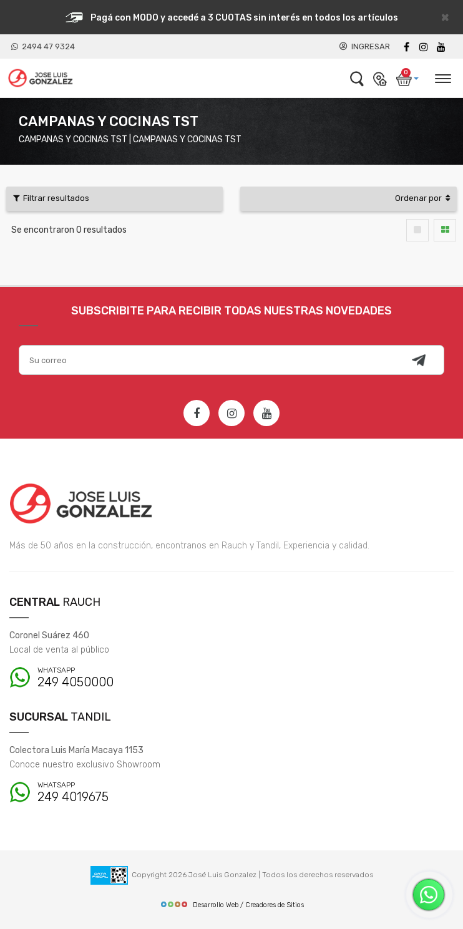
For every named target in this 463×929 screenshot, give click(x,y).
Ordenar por (422, 198)
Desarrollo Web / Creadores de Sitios (232, 905)
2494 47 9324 (43, 46)
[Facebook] (406, 47)
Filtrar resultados (51, 198)
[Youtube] (441, 47)
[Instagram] (231, 413)
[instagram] (423, 47)
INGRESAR (364, 46)
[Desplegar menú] (442, 77)
